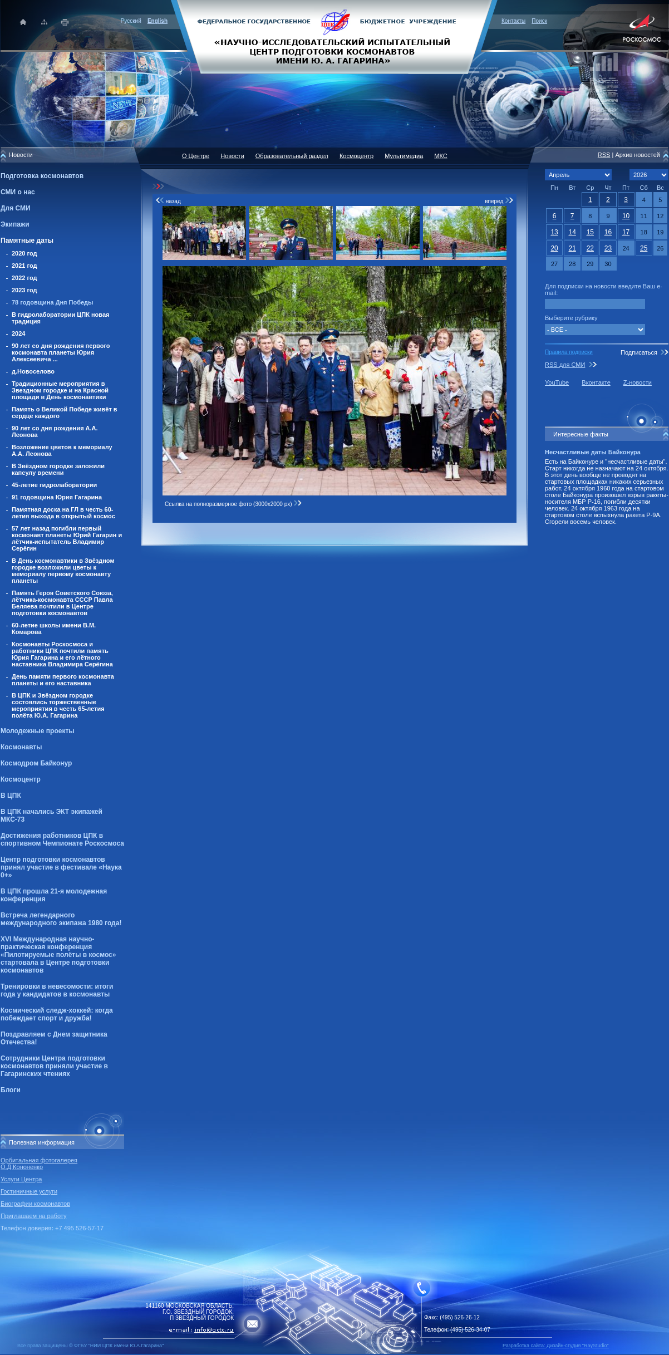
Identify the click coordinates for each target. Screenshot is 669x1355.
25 (643, 248)
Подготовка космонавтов (42, 176)
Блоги (11, 1090)
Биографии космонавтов (35, 1203)
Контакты (513, 21)
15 (590, 232)
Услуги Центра (21, 1179)
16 (608, 232)
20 (554, 248)
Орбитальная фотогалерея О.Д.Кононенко (39, 1163)
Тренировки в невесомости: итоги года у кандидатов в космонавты (57, 990)
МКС (440, 156)
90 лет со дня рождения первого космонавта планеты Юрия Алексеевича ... (61, 352)
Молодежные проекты (38, 731)
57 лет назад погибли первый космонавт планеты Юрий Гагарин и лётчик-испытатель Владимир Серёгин (67, 538)
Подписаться (639, 352)
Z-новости (637, 382)
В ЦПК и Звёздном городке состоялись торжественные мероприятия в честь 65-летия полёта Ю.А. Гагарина (58, 705)
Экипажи (15, 224)
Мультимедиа (404, 156)
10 (625, 216)
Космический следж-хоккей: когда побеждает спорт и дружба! (57, 1014)
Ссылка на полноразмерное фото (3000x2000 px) (233, 504)
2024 (18, 333)
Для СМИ (16, 208)
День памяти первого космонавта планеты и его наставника (63, 679)
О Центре (195, 156)
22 (590, 248)
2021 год (24, 265)
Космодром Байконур (36, 763)
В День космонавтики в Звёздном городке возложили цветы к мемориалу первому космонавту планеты (63, 570)
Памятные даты (27, 240)
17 (625, 232)
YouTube (557, 382)
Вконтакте (596, 382)
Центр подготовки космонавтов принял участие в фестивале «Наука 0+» (61, 867)
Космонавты (21, 747)
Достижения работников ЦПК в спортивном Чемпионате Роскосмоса (62, 839)
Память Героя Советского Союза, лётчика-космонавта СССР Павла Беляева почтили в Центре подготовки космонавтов (62, 603)
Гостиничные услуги (29, 1191)
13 (554, 232)
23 (608, 248)
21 (572, 248)
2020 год (24, 253)
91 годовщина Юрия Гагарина (57, 497)
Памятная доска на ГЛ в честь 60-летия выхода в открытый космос (63, 512)
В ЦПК (11, 795)
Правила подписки (569, 352)
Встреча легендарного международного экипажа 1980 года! (61, 919)
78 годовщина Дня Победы (53, 302)
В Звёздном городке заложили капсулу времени (58, 469)
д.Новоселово (33, 371)
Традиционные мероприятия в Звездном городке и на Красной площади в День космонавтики (60, 390)
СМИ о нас (18, 192)
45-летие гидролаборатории (54, 485)
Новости (232, 156)
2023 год (24, 290)
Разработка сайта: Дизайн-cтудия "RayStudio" (556, 1345)
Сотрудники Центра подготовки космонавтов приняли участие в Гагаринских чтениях (54, 1066)
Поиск (539, 21)
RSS (604, 154)
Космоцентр (21, 779)
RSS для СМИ (565, 364)
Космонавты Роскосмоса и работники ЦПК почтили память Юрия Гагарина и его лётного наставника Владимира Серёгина (62, 654)
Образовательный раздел (291, 156)
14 (572, 232)
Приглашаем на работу (33, 1215)
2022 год (24, 277)
